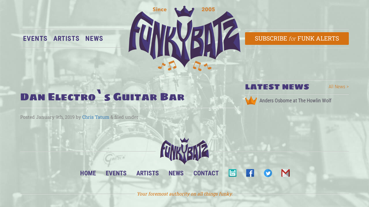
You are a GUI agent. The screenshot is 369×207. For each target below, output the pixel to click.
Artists (66, 38)
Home (88, 173)
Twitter (267, 174)
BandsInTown (232, 174)
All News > (339, 86)
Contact (206, 173)
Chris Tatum (95, 117)
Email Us (285, 174)
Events (35, 38)
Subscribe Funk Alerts (297, 38)
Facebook (250, 174)
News (94, 38)
